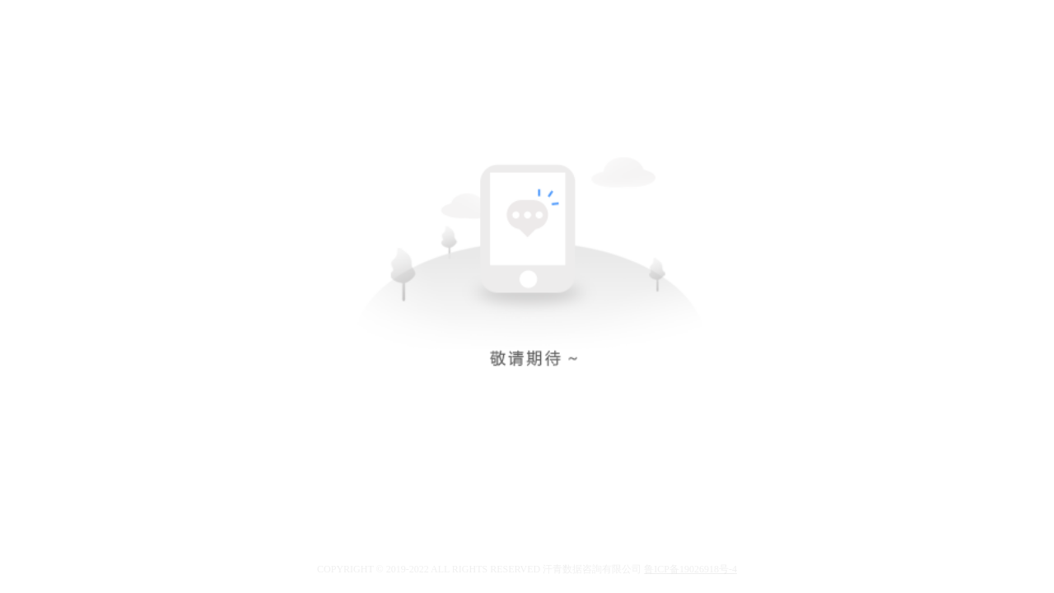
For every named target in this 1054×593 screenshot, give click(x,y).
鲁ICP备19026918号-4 (690, 569)
